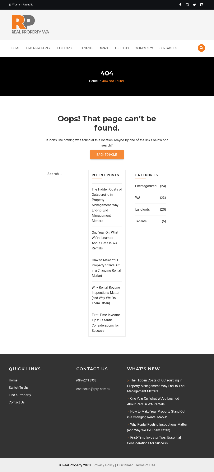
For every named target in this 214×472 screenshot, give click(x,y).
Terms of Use (145, 465)
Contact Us (168, 48)
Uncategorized (146, 186)
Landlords (65, 48)
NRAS (104, 48)
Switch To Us (18, 388)
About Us (122, 48)
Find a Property (20, 395)
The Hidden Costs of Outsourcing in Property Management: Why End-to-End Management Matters (107, 205)
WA (137, 198)
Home (15, 48)
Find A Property (38, 48)
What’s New (144, 48)
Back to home (107, 154)
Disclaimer (125, 465)
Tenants (86, 48)
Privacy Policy (103, 465)
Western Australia (21, 4)
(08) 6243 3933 (86, 380)
